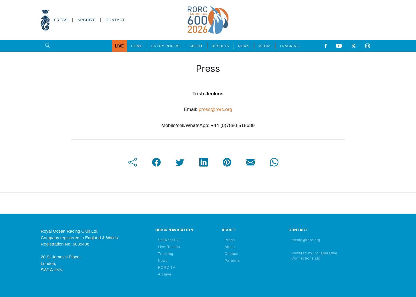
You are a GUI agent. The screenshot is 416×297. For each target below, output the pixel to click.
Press (230, 240)
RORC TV (167, 268)
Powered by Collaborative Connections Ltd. (314, 255)
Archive (165, 274)
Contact (231, 254)
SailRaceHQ (169, 240)
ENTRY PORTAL (165, 46)
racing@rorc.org (305, 240)
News (163, 261)
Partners (232, 261)
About (230, 247)
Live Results (169, 247)
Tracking (166, 254)
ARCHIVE (86, 20)
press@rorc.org (215, 109)
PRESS (61, 20)
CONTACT (115, 20)
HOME (136, 46)
